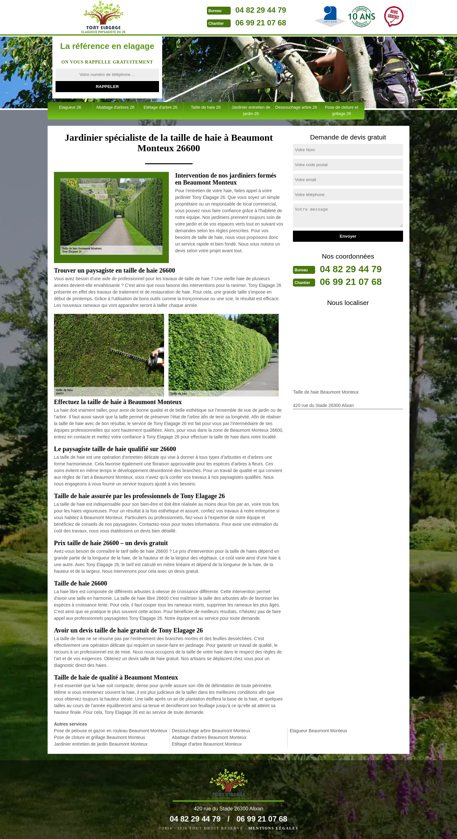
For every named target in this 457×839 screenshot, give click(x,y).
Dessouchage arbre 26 (296, 107)
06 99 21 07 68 (246, 22)
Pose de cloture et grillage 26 (341, 110)
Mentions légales (273, 828)
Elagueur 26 (70, 107)
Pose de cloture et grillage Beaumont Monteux (99, 737)
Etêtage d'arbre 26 (160, 107)
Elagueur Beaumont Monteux (318, 730)
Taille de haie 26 (206, 107)
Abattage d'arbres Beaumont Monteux (209, 737)
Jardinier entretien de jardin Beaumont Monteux (101, 744)
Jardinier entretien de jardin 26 (251, 110)
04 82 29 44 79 (246, 10)
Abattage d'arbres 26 (115, 107)
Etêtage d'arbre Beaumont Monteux (207, 744)
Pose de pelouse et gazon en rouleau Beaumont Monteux (110, 730)
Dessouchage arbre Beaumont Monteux (211, 730)
